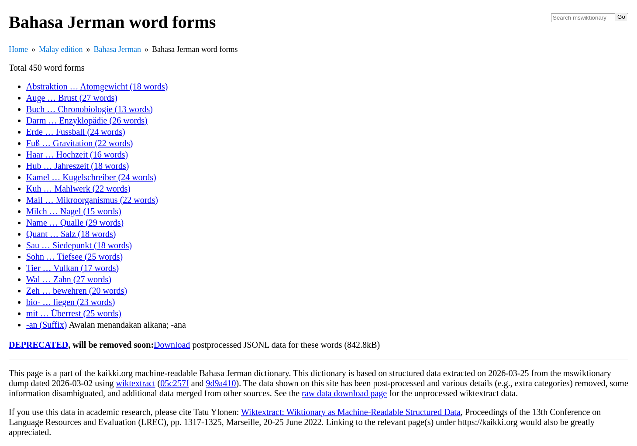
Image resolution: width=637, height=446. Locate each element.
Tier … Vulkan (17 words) (72, 268)
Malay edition (61, 49)
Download (172, 345)
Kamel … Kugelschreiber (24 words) (91, 177)
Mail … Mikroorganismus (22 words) (92, 200)
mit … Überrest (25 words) (73, 313)
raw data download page (344, 393)
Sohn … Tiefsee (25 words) (74, 256)
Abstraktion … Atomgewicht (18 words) (97, 86)
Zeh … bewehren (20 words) (76, 290)
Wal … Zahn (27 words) (68, 279)
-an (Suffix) (46, 324)
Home (18, 49)
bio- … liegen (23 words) (70, 302)
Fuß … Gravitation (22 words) (79, 143)
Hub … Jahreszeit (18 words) (77, 166)
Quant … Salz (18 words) (71, 234)
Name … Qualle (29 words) (75, 222)
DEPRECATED (38, 345)
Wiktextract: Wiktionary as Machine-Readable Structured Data (351, 412)
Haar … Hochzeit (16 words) (77, 154)
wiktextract (135, 383)
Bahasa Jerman (117, 49)
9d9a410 (221, 383)
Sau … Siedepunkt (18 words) (79, 245)
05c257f (174, 383)
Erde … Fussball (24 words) (75, 132)
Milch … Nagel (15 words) (73, 211)
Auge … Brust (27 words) (71, 98)
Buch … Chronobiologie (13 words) (89, 109)
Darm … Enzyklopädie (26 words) (87, 120)
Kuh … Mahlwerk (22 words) (78, 188)
